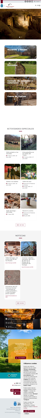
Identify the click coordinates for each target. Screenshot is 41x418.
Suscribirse (20, 357)
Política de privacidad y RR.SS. (14, 409)
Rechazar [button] (32, 411)
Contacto (15, 390)
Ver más (22, 303)
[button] (38, 1)
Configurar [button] (26, 413)
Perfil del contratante (16, 407)
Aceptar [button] (26, 411)
